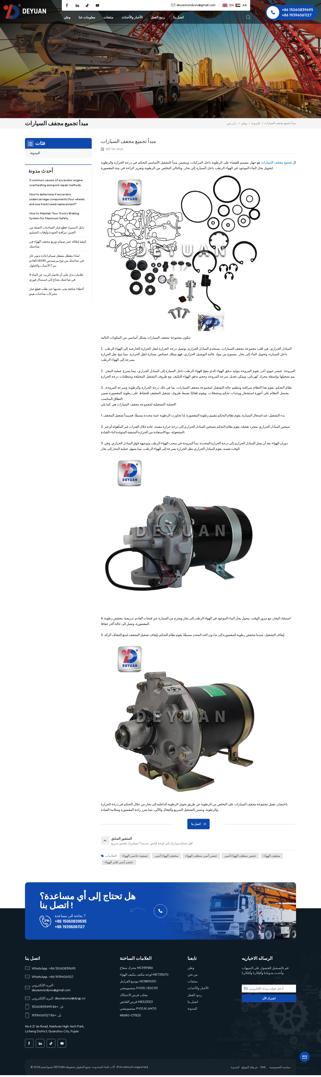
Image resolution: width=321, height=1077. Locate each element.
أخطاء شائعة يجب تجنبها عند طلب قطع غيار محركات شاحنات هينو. (56, 292)
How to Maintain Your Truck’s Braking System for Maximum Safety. (54, 217)
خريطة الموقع (250, 1069)
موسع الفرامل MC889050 (138, 983)
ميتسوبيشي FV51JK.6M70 (138, 1010)
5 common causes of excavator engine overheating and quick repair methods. (56, 184)
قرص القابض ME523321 (136, 1003)
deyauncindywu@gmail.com (195, 5)
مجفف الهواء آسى (167, 857)
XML (263, 1069)
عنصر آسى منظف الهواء (202, 857)
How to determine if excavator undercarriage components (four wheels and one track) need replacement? (57, 201)
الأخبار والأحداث (132, 17)
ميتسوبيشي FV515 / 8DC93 (139, 990)
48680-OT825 (130, 1017)
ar (241, 5)
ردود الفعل (158, 17)
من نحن (193, 976)
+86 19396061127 (297, 15)
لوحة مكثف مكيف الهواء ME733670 (144, 976)
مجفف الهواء (273, 857)
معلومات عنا (87, 17)
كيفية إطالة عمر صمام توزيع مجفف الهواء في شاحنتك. (57, 245)
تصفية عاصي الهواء (135, 857)
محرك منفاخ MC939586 (136, 969)
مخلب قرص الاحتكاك (134, 996)
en (228, 5)
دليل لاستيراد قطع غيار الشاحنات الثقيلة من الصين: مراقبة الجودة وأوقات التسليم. (56, 231)
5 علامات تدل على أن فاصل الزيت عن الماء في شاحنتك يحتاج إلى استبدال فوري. (56, 278)
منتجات (108, 17)
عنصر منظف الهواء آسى (241, 857)
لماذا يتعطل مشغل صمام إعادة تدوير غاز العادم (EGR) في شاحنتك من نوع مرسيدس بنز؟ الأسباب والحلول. (56, 262)
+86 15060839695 (297, 9)
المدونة (255, 123)
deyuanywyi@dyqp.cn (70, 1000)
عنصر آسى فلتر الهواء (119, 864)
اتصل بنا (178, 17)
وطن (67, 17)
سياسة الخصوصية (279, 1069)
